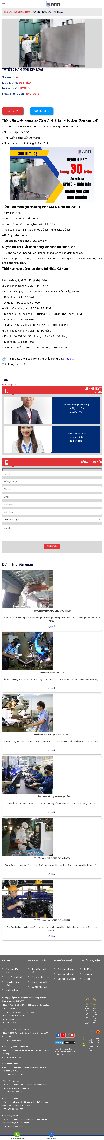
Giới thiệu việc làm (40, 982)
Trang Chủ (8, 12)
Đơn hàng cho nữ (66, 974)
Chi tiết (52, 626)
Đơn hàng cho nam (66, 969)
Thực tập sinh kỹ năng (39, 970)
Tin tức (87, 969)
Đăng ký (13, 111)
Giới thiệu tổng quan (12, 970)
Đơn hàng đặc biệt (66, 979)
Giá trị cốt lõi (12, 990)
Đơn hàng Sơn (9, 384)
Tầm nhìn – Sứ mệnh (12, 983)
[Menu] (3, 4)
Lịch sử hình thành (14, 977)
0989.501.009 (76, 412)
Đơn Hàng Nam (22, 12)
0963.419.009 (76, 441)
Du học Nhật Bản (40, 987)
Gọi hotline (41, 111)
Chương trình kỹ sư (41, 977)
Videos (87, 979)
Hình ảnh (88, 974)
